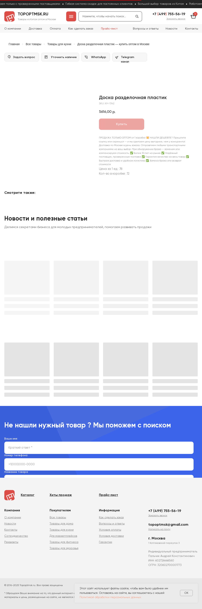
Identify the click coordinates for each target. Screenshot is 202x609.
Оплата (55, 28)
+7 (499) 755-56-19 (164, 511)
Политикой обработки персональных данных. (111, 597)
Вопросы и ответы (146, 28)
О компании (12, 28)
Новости (171, 28)
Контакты (191, 28)
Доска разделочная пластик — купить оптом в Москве (113, 44)
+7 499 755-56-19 (168, 14)
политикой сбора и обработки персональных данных (85, 459)
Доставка (35, 28)
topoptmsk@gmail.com (168, 525)
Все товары (33, 44)
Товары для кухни (59, 44)
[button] (175, 19)
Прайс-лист (109, 28)
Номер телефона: (16, 455)
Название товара (16, 472)
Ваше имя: (11, 439)
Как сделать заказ (80, 28)
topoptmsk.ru (33, 14)
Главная (14, 44)
